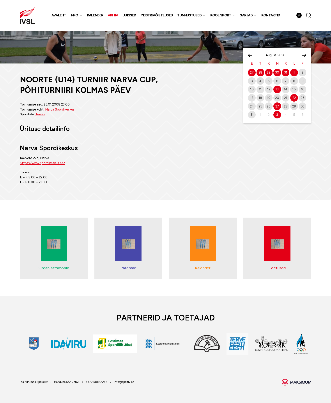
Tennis (40, 114)
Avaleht (58, 15)
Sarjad (246, 15)
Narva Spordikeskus (59, 109)
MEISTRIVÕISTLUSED (156, 15)
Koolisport (220, 15)
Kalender (95, 15)
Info (74, 15)
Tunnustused (189, 15)
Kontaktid (270, 15)
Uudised (129, 15)
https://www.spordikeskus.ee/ (42, 163)
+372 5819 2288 (96, 382)
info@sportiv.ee (124, 382)
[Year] (283, 55)
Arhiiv (113, 15)
